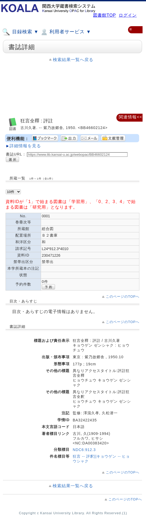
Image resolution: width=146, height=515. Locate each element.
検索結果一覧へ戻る (73, 59)
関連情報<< (130, 117)
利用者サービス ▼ (65, 32)
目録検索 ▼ (20, 32)
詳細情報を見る (25, 146)
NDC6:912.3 (84, 450)
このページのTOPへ (122, 296)
